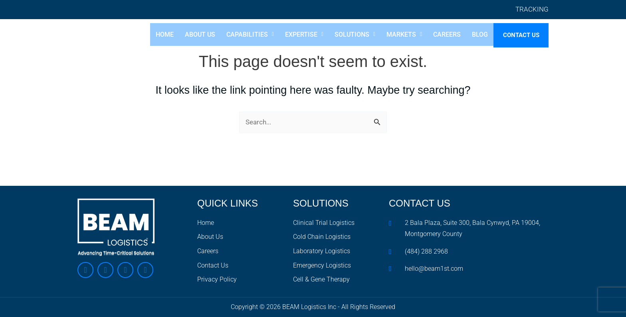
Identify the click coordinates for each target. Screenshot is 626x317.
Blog (475, 35)
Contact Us (518, 36)
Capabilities (244, 35)
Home (159, 35)
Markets (399, 35)
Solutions (349, 35)
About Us (194, 35)
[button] (244, 35)
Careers (442, 35)
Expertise (299, 35)
